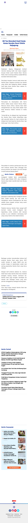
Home (3, 34)
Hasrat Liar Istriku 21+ (10, 438)
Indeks (16, 34)
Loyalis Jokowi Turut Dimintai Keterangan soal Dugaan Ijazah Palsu (11, 223)
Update (19, 174)
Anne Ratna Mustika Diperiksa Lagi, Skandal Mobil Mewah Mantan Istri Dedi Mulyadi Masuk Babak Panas (10, 447)
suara (7, 285)
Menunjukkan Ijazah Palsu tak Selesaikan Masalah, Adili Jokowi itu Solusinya (11, 130)
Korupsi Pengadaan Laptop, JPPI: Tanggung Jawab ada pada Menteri (11, 96)
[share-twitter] (13, 312)
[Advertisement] (14, 14)
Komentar (14, 316)
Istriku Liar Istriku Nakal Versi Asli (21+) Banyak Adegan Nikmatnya (9, 433)
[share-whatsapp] (15, 312)
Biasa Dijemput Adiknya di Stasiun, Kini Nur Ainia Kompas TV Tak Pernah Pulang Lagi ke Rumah (10, 461)
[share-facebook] (10, 312)
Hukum (4, 303)
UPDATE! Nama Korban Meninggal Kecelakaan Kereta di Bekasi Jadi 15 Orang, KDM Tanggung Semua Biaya (10, 454)
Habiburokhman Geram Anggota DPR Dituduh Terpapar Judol (13, 297)
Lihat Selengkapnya (14, 467)
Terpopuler (9, 34)
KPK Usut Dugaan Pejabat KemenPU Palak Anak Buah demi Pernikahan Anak (11, 190)
